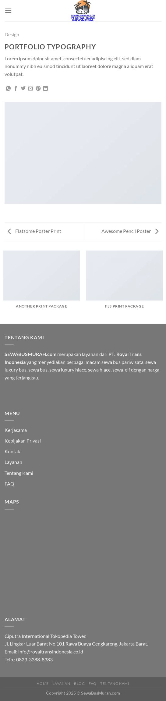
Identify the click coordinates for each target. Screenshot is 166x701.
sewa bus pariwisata (122, 362)
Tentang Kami (19, 473)
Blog (79, 683)
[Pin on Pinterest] (38, 88)
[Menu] (8, 10)
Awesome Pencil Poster (129, 231)
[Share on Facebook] (15, 88)
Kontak (12, 451)
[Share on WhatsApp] (8, 88)
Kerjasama (16, 430)
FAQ (9, 483)
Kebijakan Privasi (23, 440)
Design (12, 34)
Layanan (13, 462)
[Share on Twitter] (23, 88)
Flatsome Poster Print (34, 231)
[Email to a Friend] (30, 88)
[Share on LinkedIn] (45, 88)
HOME (42, 683)
